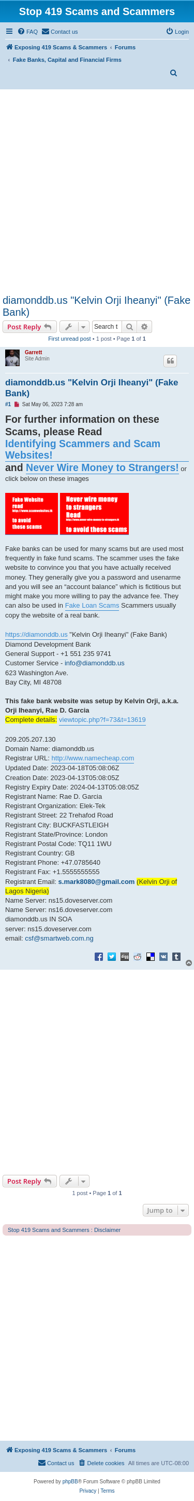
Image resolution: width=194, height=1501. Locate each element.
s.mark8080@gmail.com (96, 882)
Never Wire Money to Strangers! (102, 467)
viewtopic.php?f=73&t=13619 (102, 719)
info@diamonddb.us (95, 663)
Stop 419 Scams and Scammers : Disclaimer (64, 1230)
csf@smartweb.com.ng (59, 938)
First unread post (69, 339)
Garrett (33, 352)
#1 (8, 404)
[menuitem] (27, 31)
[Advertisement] (97, 192)
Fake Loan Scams (92, 605)
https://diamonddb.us (36, 634)
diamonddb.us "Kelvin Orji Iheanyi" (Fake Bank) (96, 306)
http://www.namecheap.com (93, 758)
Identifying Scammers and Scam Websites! (82, 449)
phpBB (70, 1481)
